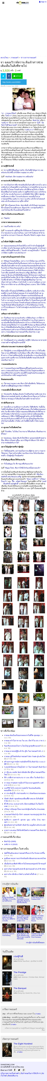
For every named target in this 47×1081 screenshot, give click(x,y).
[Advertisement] (23, 30)
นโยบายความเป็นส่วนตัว (10, 1073)
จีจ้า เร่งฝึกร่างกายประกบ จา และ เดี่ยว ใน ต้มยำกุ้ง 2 (24, 777)
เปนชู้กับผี (18, 956)
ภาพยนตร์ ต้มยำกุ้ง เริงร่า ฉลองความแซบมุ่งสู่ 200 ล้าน (25, 814)
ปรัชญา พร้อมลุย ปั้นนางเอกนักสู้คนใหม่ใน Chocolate (24, 809)
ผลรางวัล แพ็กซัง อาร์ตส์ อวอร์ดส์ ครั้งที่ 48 (20, 874)
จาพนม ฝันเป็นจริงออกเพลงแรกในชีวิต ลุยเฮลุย (22, 735)
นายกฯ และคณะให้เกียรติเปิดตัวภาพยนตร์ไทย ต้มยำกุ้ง (25, 830)
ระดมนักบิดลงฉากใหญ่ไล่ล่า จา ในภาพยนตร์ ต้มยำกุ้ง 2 (25, 767)
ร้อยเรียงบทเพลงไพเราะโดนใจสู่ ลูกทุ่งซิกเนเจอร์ (22, 746)
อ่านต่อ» (38, 1014)
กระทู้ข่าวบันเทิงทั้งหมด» (35, 943)
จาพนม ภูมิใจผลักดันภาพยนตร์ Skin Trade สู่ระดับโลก (24, 756)
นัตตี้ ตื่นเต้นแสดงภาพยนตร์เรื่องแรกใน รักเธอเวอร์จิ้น (24, 853)
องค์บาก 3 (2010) (10, 844)
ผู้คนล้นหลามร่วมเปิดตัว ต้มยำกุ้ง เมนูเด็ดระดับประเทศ (25, 825)
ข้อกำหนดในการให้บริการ (31, 1073)
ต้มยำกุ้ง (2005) (10, 841)
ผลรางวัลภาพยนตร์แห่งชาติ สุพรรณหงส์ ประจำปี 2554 (25, 869)
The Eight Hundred (23, 1043)
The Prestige (20, 972)
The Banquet (20, 988)
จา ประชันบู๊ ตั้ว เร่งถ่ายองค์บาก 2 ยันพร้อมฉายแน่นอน (24, 793)
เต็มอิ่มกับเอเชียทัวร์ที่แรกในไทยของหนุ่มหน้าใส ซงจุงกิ (25, 864)
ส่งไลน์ (17, 76)
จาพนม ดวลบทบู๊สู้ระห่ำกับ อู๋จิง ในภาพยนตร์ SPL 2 (23, 751)
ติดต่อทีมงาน (13, 1076)
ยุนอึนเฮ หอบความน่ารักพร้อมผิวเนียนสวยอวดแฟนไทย (25, 858)
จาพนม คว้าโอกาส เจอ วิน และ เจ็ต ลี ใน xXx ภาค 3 (24, 741)
